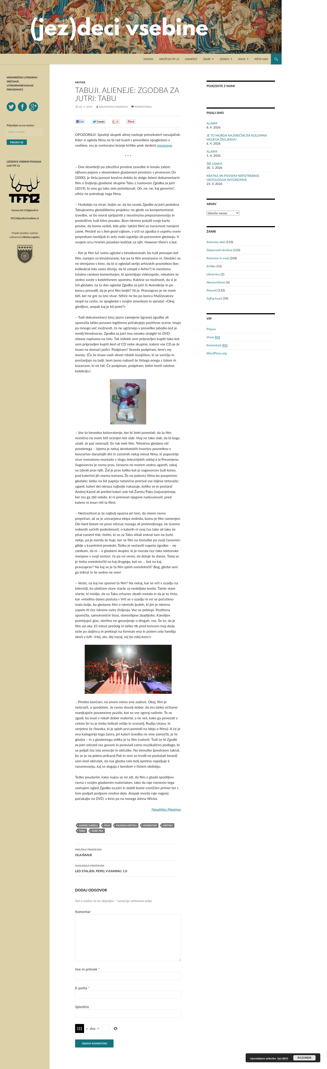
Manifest (191, 59)
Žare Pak (97, 830)
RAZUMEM (304, 1057)
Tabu (82, 830)
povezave (164, 145)
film (107, 825)
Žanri (206, 59)
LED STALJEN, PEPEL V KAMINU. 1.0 (128, 868)
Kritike (80, 82)
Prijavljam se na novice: (20, 125)
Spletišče (82, 1007)
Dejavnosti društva (219, 250)
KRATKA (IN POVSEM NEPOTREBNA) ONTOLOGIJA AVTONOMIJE (233, 178)
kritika (168, 825)
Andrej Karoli (88, 825)
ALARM (212, 123)
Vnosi (213, 337)
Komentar (83, 911)
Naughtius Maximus (113, 106)
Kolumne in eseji (218, 258)
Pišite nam (261, 59)
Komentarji (217, 345)
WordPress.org (217, 353)
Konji (241, 59)
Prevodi (212, 290)
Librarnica (213, 274)
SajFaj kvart (214, 298)
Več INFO (282, 1058)
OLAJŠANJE (128, 852)
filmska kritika (126, 825)
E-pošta (82, 988)
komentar (150, 825)
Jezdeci (224, 59)
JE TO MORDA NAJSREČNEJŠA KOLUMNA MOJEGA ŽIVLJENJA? (237, 137)
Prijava (211, 329)
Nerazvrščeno (216, 282)
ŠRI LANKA (214, 163)
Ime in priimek (87, 969)
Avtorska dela (216, 242)
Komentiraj (143, 106)
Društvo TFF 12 (169, 59)
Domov (148, 59)
